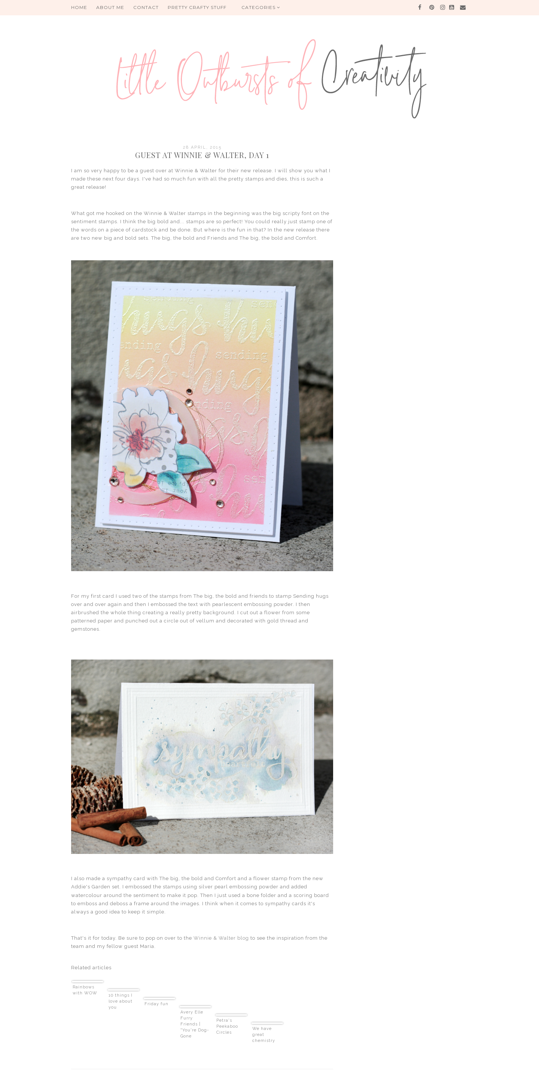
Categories (260, 7)
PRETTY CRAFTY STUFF (197, 7)
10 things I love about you (121, 1001)
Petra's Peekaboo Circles (227, 1026)
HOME (79, 7)
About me (110, 7)
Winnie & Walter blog (221, 938)
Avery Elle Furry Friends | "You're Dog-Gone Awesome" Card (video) (194, 1024)
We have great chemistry (263, 1034)
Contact (146, 7)
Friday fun (156, 1003)
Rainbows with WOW (85, 990)
